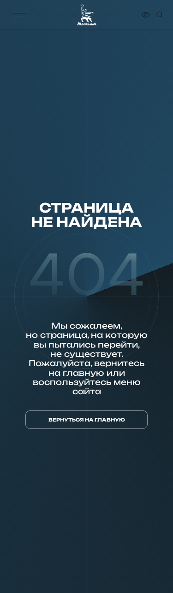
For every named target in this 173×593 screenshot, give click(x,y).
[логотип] (86, 15)
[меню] (18, 15)
